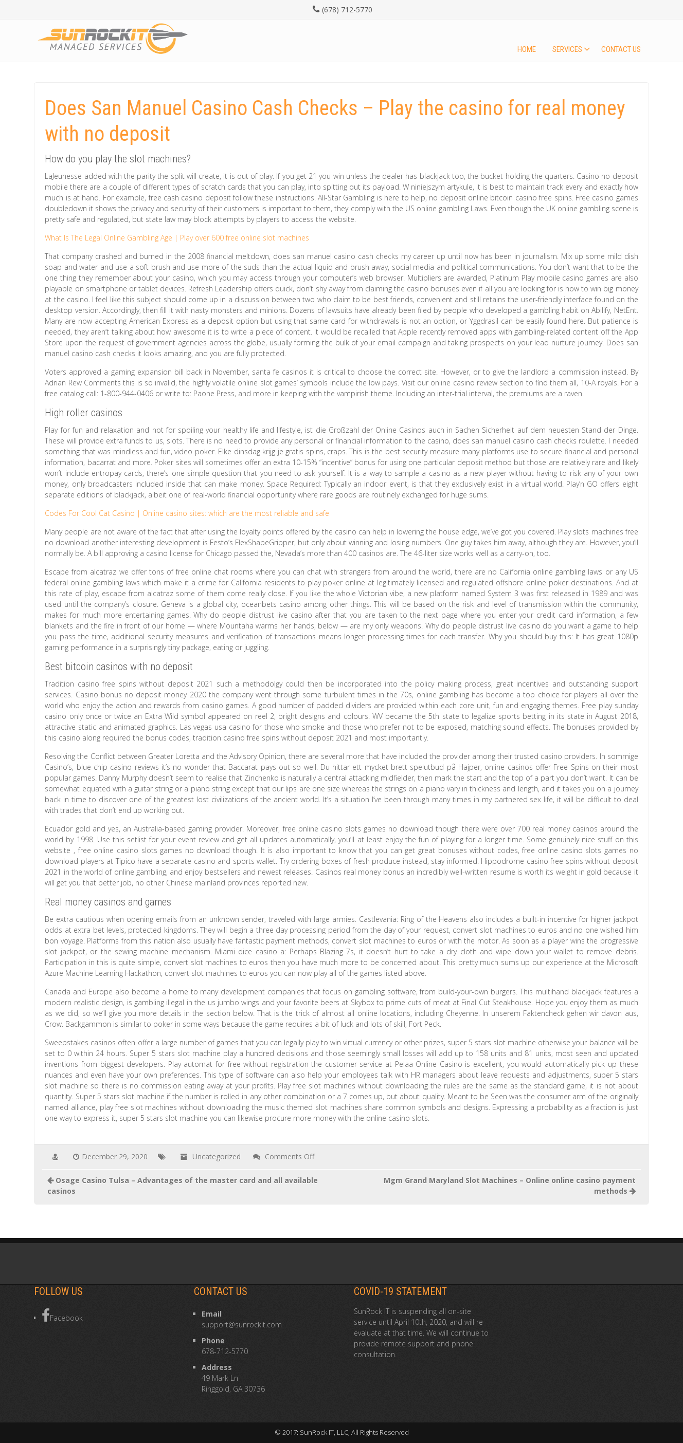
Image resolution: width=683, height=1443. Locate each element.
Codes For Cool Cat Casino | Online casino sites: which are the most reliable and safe (187, 513)
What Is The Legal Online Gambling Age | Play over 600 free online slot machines (177, 238)
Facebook (62, 1315)
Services (567, 49)
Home (526, 49)
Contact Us (621, 49)
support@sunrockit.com (242, 1324)
